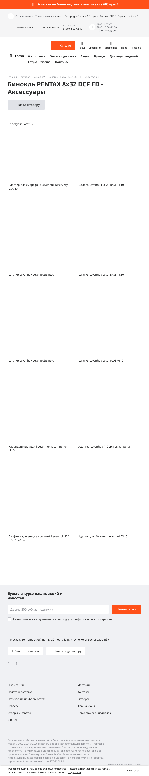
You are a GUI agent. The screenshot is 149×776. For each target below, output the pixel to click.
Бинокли (38, 77)
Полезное (62, 62)
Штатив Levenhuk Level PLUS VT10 (100, 360)
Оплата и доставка (63, 56)
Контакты (83, 692)
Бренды (99, 56)
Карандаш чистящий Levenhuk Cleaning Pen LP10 (38, 448)
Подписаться (127, 609)
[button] (20, 27)
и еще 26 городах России (94, 16)
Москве (57, 16)
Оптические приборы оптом (26, 699)
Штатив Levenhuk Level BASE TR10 (101, 185)
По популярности (19, 124)
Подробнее (74, 772)
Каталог (25, 77)
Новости (13, 706)
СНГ (112, 16)
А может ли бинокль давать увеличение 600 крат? (78, 4)
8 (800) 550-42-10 (72, 28)
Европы (121, 16)
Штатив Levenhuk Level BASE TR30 (101, 274)
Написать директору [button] (67, 651)
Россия (19, 56)
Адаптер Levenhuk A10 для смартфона (104, 446)
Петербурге (71, 16)
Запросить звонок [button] (26, 651)
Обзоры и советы (19, 713)
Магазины (84, 685)
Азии (133, 16)
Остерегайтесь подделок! (94, 713)
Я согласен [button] (133, 770)
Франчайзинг (86, 706)
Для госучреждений (124, 56)
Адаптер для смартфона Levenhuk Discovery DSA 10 (38, 186)
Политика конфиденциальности (123, 764)
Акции (85, 56)
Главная (12, 77)
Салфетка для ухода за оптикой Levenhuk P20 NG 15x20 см (39, 538)
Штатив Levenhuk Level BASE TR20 (31, 274)
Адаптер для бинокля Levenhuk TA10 (102, 536)
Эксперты (83, 699)
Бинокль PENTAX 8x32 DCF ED (65, 77)
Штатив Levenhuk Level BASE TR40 (31, 360)
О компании (36, 56)
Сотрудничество (39, 62)
